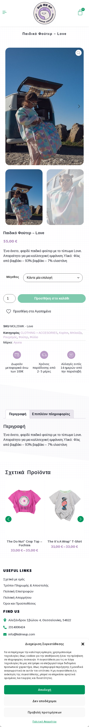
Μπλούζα (76, 332)
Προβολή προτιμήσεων (44, 712)
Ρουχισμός (10, 337)
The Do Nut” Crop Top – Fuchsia (64, 543)
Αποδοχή (44, 690)
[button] (83, 644)
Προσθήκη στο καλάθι (51, 298)
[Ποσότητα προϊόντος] (9, 298)
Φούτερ (23, 337)
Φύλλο (34, 337)
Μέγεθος (12, 276)
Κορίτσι (63, 332)
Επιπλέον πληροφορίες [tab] (51, 414)
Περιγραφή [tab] (17, 414)
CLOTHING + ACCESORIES (39, 332)
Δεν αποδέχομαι (44, 701)
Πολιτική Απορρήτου (44, 721)
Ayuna (18, 342)
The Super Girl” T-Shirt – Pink (24, 543)
